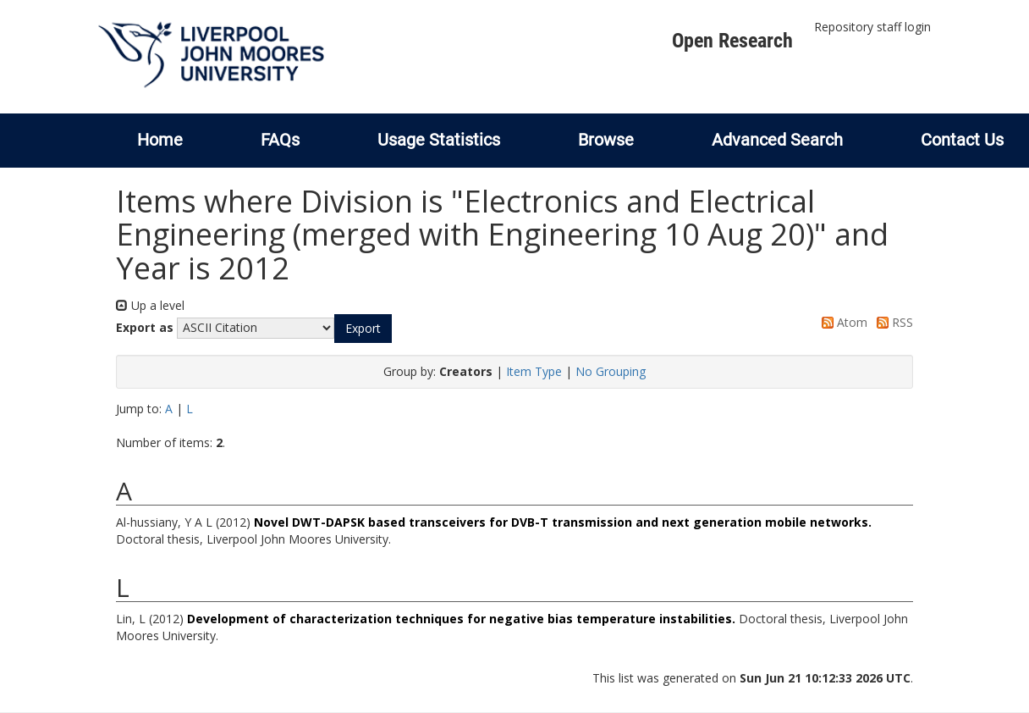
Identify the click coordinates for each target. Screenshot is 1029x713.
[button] (363, 328)
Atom (841, 322)
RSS (892, 322)
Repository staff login (872, 27)
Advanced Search (777, 140)
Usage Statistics (438, 140)
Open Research (732, 41)
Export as (144, 327)
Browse (606, 140)
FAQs (280, 140)
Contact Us (962, 140)
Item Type (534, 371)
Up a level (150, 305)
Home (160, 140)
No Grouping (610, 371)
